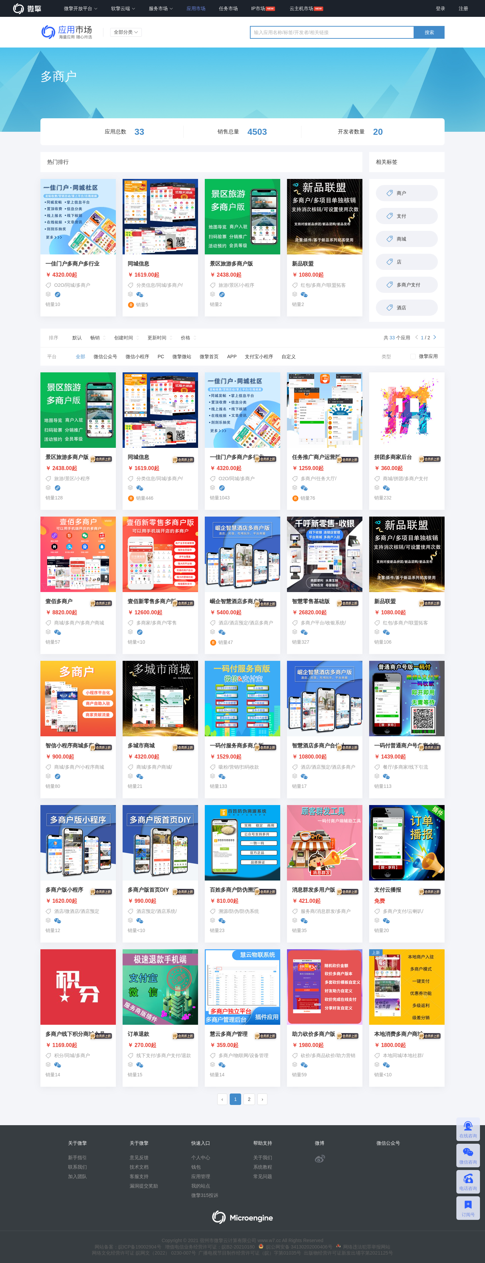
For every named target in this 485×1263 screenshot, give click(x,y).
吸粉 (223, 767)
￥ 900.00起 (78, 757)
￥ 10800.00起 (324, 757)
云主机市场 (301, 8)
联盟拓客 (336, 285)
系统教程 (262, 1167)
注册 (463, 8)
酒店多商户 (261, 622)
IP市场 (258, 8)
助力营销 (345, 1055)
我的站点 (200, 1186)
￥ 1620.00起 (78, 901)
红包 (305, 285)
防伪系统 (249, 911)
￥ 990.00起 (160, 901)
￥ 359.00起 (242, 1045)
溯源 (223, 911)
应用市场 (196, 8)
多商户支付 (416, 478)
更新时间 (157, 337)
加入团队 (77, 1176)
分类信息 (145, 285)
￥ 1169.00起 (78, 1045)
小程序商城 (92, 767)
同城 (70, 285)
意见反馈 (139, 1157)
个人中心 (200, 1157)
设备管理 (259, 1055)
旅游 (223, 285)
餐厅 (387, 767)
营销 (234, 767)
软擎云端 (123, 8)
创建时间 (123, 337)
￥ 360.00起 (407, 468)
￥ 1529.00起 (242, 757)
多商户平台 (312, 622)
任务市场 (228, 8)
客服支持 (139, 1176)
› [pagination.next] (262, 1099)
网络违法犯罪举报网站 (363, 1247)
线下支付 (145, 1055)
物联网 (241, 1055)
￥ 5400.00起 (242, 612)
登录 (440, 8)
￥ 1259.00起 (324, 468)
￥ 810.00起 (242, 901)
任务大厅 (325, 478)
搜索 (429, 32)
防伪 (234, 911)
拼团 (398, 478)
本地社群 (412, 1055)
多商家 (143, 622)
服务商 (308, 911)
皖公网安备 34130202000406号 (295, 1247)
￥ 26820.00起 (324, 612)
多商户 (83, 285)
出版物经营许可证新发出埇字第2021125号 (347, 1253)
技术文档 (139, 1167)
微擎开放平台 (81, 8)
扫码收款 (249, 767)
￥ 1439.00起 (407, 757)
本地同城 (392, 1055)
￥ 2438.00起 (225, 275)
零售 (172, 622)
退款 (186, 1055)
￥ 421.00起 (324, 901)
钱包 (196, 1167)
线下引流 (418, 767)
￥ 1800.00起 (407, 1045)
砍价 (305, 1055)
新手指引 (77, 1157)
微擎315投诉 (204, 1195)
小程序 (247, 285)
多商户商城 (92, 622)
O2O (59, 285)
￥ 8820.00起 (78, 612)
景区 (234, 285)
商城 (387, 478)
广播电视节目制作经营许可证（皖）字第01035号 (248, 1253)
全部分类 (126, 32)
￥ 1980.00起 (324, 1045)
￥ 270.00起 (160, 1045)
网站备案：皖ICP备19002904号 (128, 1247)
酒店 (223, 622)
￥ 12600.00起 (160, 612)
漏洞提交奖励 (144, 1186)
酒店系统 (166, 911)
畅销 (95, 337)
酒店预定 (238, 622)
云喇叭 (415, 911)
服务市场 (161, 8)
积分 (59, 1055)
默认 (77, 337)
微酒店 (72, 911)
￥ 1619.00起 (143, 275)
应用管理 (200, 1176)
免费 (407, 901)
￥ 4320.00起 (61, 275)
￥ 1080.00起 (308, 275)
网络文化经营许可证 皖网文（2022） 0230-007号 (144, 1253)
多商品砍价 (323, 1055)
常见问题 (262, 1176)
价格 (185, 337)
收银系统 (335, 622)
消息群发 (325, 911)
